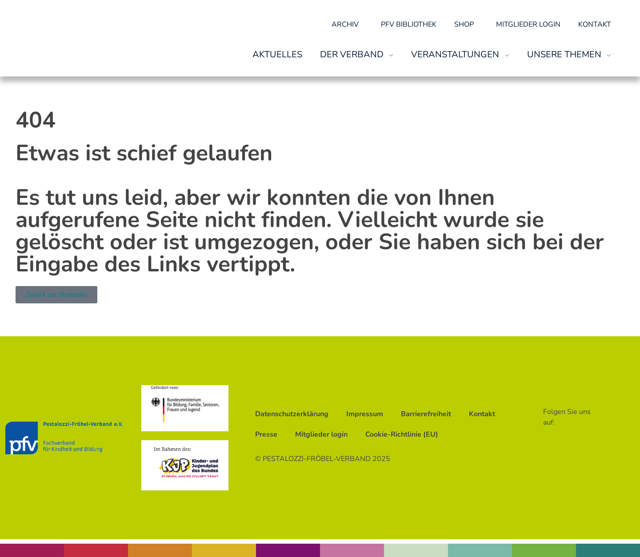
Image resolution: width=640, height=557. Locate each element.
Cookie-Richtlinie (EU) (401, 434)
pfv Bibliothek (408, 24)
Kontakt (594, 24)
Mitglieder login (528, 24)
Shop (466, 24)
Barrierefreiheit (426, 414)
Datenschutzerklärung (291, 414)
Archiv (347, 24)
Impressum (364, 414)
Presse (266, 434)
